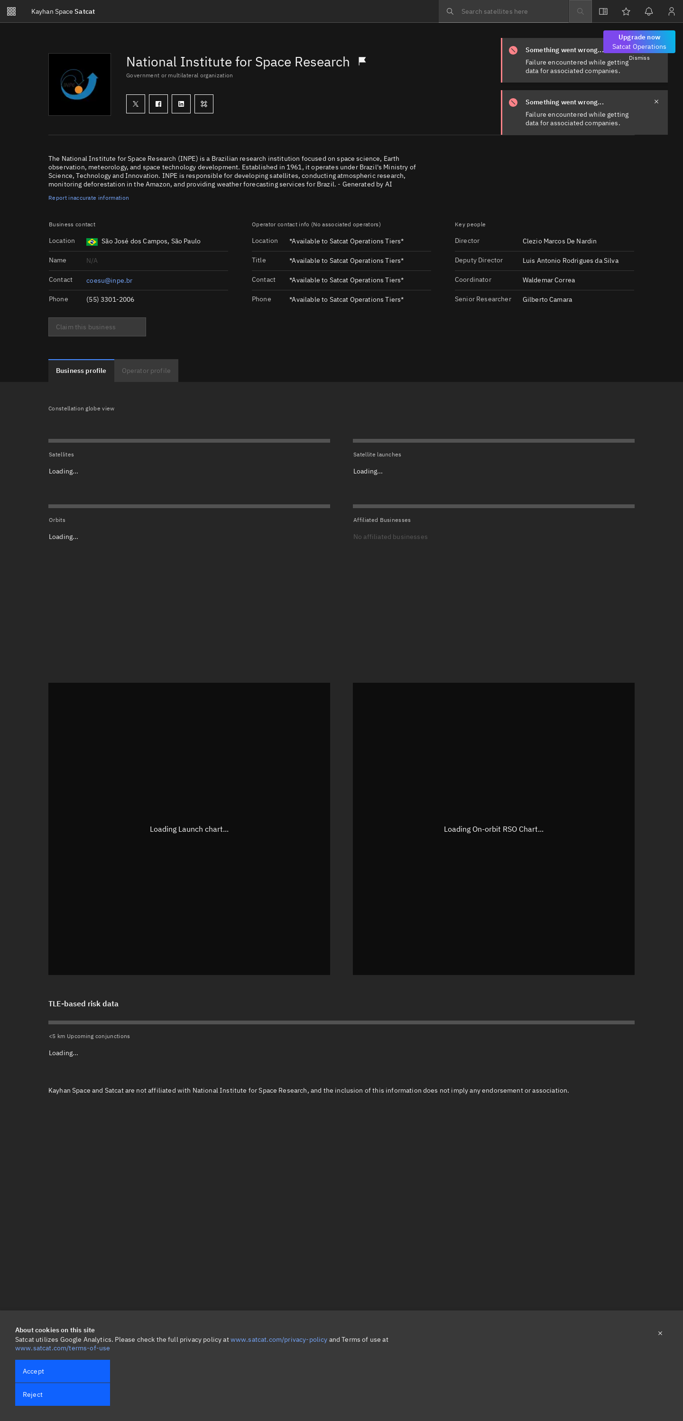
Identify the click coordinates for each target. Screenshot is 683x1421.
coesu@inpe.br (109, 280)
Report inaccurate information (88, 197)
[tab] (81, 370)
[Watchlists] (626, 11)
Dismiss (639, 57)
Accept (33, 1371)
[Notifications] (648, 11)
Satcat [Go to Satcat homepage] (63, 11)
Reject (33, 1394)
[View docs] (603, 11)
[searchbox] (504, 11)
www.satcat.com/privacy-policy (279, 1339)
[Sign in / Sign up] (671, 11)
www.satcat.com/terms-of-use (62, 1348)
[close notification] (656, 101)
